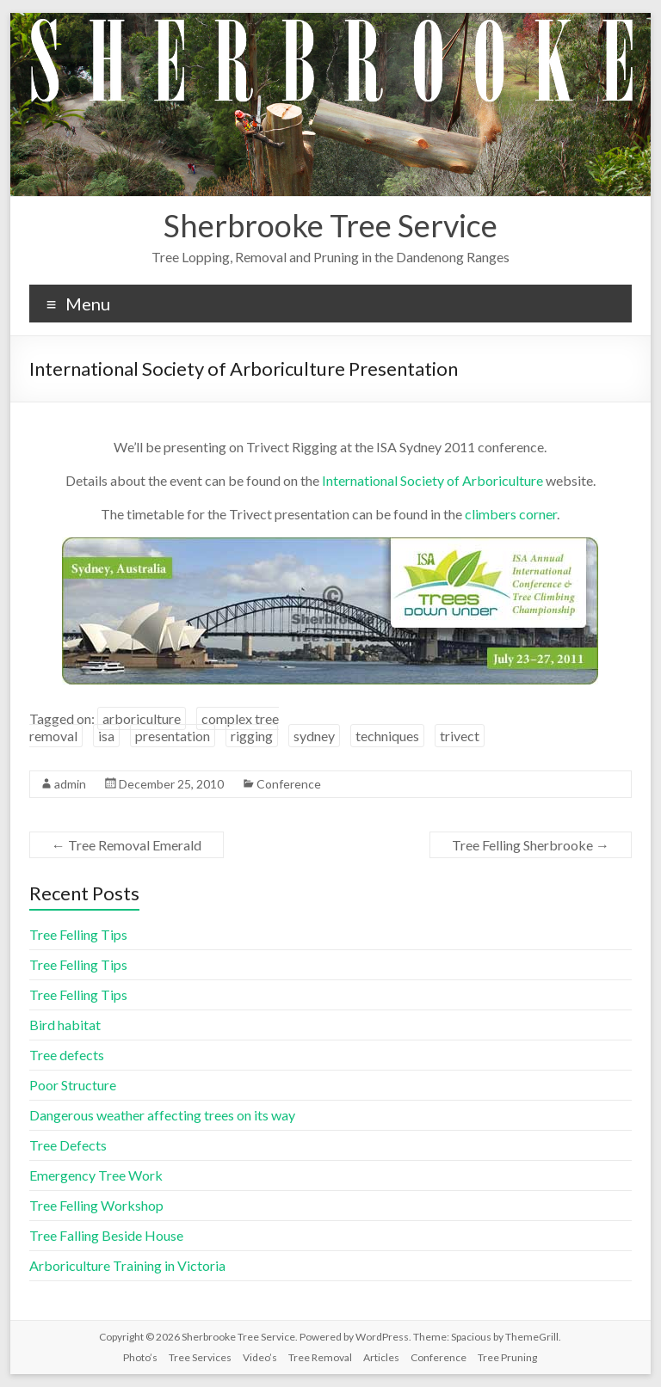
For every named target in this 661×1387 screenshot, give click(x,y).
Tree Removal (320, 1357)
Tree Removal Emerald (126, 845)
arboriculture (141, 718)
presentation (172, 735)
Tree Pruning (507, 1357)
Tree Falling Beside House (106, 1235)
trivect (459, 735)
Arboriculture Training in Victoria (127, 1265)
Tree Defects (68, 1145)
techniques (387, 735)
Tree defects (66, 1054)
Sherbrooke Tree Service (330, 225)
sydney (314, 735)
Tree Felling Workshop (96, 1205)
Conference (288, 783)
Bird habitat (65, 1024)
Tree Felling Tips (78, 934)
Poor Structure (72, 1085)
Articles (381, 1357)
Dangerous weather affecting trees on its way (162, 1115)
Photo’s (140, 1357)
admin (70, 783)
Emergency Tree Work (96, 1175)
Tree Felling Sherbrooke (530, 845)
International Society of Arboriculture (432, 480)
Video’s (260, 1357)
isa (106, 735)
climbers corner (511, 514)
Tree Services (200, 1357)
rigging (252, 735)
